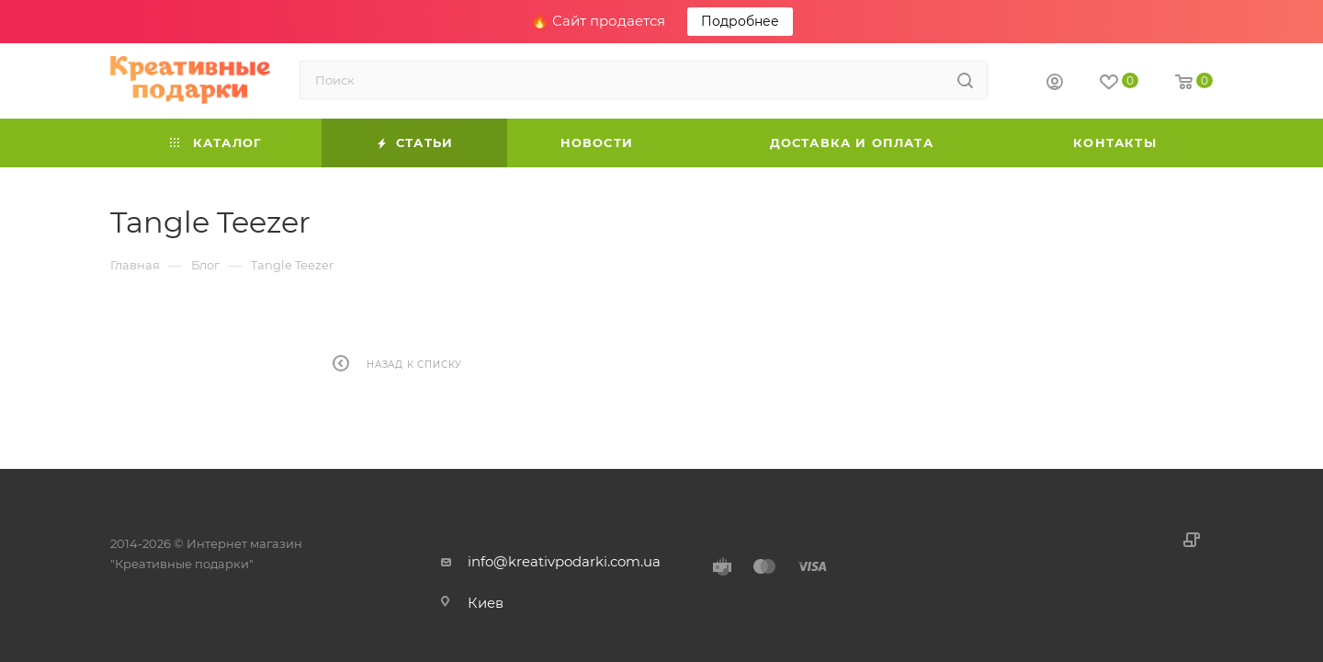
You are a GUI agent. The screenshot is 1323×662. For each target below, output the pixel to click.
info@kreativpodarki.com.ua (564, 561)
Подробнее (740, 21)
